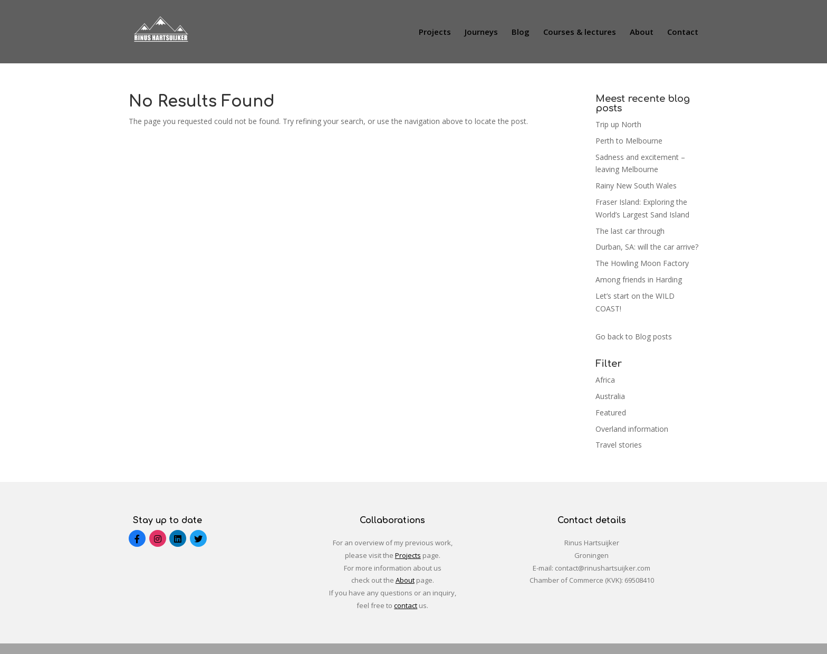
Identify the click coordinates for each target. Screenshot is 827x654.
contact (405, 605)
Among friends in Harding (638, 279)
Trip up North (618, 124)
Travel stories (618, 445)
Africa (605, 380)
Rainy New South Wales (636, 186)
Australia (610, 396)
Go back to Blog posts (633, 336)
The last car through (630, 231)
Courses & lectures (579, 32)
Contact (682, 32)
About (641, 32)
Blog (521, 32)
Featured (610, 412)
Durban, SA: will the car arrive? (646, 247)
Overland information (631, 429)
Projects (435, 32)
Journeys (481, 32)
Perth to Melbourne (628, 141)
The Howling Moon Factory (642, 263)
